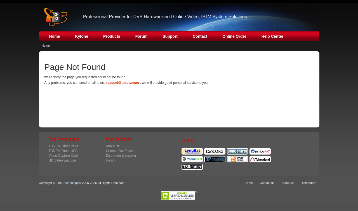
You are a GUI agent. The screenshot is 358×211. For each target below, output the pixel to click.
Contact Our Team (119, 151)
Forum (141, 36)
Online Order (234, 36)
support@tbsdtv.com (122, 83)
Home (54, 36)
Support (170, 36)
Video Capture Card (63, 156)
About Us (113, 146)
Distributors (308, 182)
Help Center (273, 36)
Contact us (267, 182)
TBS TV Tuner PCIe (63, 146)
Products (111, 36)
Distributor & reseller (121, 156)
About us (287, 182)
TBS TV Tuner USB (63, 151)
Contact (200, 36)
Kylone (81, 36)
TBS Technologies (68, 182)
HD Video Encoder (62, 160)
